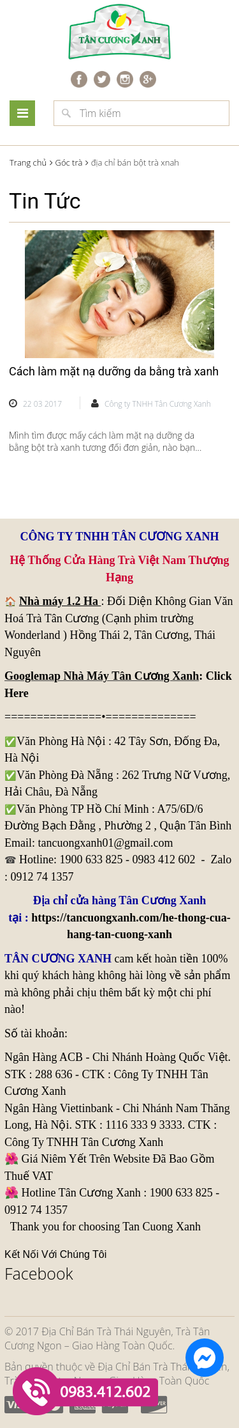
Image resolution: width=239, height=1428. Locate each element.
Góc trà (68, 162)
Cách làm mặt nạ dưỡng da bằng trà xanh (114, 371)
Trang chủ (28, 162)
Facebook (38, 1273)
